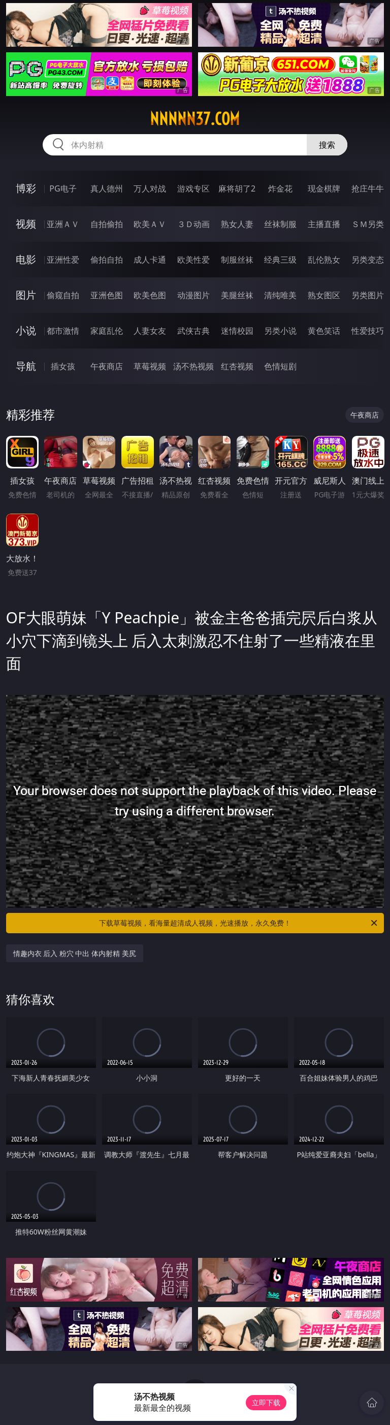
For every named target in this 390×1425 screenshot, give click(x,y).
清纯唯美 (280, 295)
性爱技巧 (367, 330)
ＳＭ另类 (367, 224)
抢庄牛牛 (367, 188)
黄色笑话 (324, 330)
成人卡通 (150, 259)
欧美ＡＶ (150, 224)
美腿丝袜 (237, 295)
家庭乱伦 (106, 330)
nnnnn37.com (195, 119)
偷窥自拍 (63, 295)
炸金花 (280, 188)
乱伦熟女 (324, 259)
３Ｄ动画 (193, 224)
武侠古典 (193, 330)
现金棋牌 (324, 188)
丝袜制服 (280, 224)
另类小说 (280, 330)
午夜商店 (106, 366)
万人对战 (150, 188)
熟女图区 (324, 295)
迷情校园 (237, 330)
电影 (26, 259)
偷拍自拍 (106, 259)
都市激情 (63, 330)
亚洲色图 (106, 295)
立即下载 (266, 1402)
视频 (26, 224)
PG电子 (62, 188)
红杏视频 (237, 366)
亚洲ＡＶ (63, 224)
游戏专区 (193, 188)
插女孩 (63, 366)
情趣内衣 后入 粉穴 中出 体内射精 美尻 (74, 953)
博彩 (26, 188)
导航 (26, 366)
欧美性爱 (193, 259)
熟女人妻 (237, 224)
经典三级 (280, 259)
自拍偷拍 (106, 224)
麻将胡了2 (236, 188)
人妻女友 (150, 330)
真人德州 (106, 188)
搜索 (327, 144)
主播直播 (324, 224)
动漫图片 (193, 295)
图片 (26, 295)
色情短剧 (280, 366)
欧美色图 (150, 295)
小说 (26, 330)
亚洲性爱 (63, 259)
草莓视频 (150, 366)
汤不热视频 (193, 366)
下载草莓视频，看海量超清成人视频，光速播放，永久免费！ (239, 923)
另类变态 (367, 259)
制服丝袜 (237, 259)
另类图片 (367, 295)
